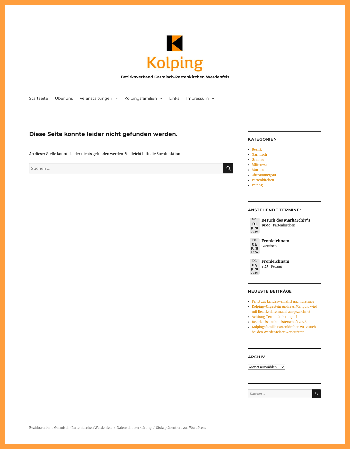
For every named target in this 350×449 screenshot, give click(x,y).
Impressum (197, 98)
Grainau (258, 160)
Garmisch (259, 155)
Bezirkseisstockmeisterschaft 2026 (279, 322)
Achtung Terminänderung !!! (274, 317)
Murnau (258, 170)
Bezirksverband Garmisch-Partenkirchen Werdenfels (175, 77)
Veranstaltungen (96, 98)
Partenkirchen (263, 180)
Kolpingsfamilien (140, 98)
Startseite (38, 98)
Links (174, 98)
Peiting (257, 185)
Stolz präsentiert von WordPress (181, 428)
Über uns (64, 98)
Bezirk (257, 149)
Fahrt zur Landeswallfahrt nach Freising (283, 301)
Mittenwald (261, 165)
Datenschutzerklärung (134, 428)
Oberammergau (264, 175)
